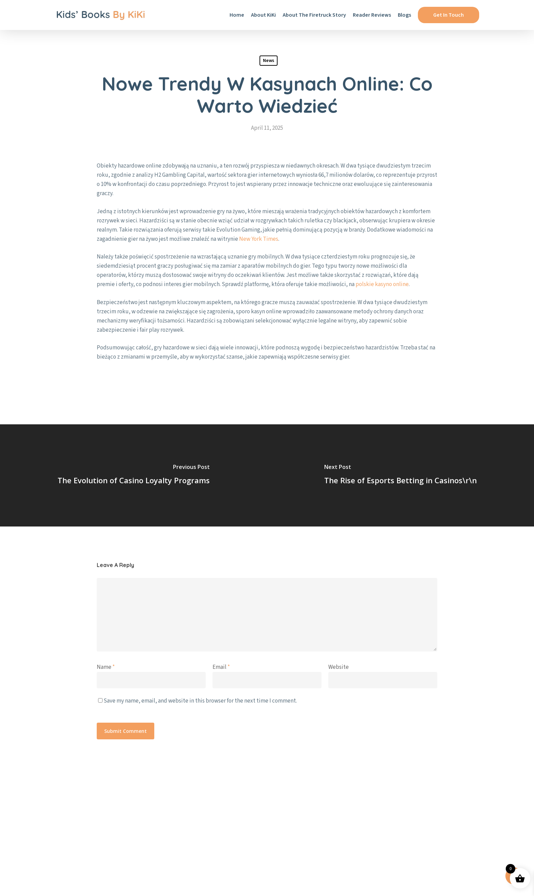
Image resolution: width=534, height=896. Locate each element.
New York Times (258, 239)
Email (221, 667)
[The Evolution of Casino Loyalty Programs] (133, 475)
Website (338, 667)
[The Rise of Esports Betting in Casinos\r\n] (400, 475)
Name (106, 667)
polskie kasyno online (382, 284)
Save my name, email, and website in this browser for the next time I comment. (200, 701)
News (268, 60)
